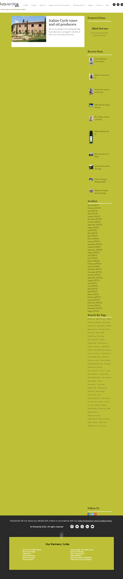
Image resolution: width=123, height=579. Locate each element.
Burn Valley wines (93, 340)
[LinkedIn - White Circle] (87, 526)
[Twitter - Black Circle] (118, 4)
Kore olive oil (106, 398)
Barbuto (109, 326)
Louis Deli (91, 405)
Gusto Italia (101, 384)
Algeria (109, 319)
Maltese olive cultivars (94, 415)
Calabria (102, 340)
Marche (95, 422)
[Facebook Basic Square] (89, 514)
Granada (108, 378)
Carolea (90, 347)
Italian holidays (100, 391)
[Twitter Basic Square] (92, 514)
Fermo (103, 371)
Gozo (103, 378)
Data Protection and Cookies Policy (95, 521)
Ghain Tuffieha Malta (94, 378)
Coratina (90, 353)
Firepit (108, 371)
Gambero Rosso (104, 374)
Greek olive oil (92, 384)
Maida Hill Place (92, 409)
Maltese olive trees (104, 419)
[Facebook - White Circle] (72, 526)
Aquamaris (98, 322)
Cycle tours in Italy (93, 360)
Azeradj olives (101, 326)
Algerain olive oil (101, 319)
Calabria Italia (92, 343)
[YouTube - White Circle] (92, 526)
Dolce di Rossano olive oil (95, 364)
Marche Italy (103, 422)
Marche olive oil (92, 426)
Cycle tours (105, 357)
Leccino (100, 402)
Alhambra (90, 322)
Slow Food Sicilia (29, 557)
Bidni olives (91, 333)
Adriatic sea (91, 319)
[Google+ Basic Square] (95, 514)
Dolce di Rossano (105, 360)
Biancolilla (102, 329)
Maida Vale (102, 409)
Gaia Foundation (93, 374)
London (106, 402)
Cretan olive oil (105, 353)
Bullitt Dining (92, 336)
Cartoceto (97, 347)
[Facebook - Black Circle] (114, 4)
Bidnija (98, 333)
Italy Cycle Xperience (94, 398)
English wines (91, 367)
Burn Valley (100, 336)
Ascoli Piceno (92, 326)
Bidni (107, 329)
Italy (99, 395)
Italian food (91, 391)
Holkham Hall (92, 388)
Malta (108, 409)
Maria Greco (102, 426)
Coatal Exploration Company (102, 350)
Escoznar (99, 367)
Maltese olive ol (92, 419)
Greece (100, 381)
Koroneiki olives (92, 402)
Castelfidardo (105, 347)
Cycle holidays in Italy (94, 357)
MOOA (97, 405)
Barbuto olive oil (93, 329)
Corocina (97, 353)
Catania (90, 350)
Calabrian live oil (102, 343)
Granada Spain (92, 381)
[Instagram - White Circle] (82, 526)
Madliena (104, 405)
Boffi (102, 333)
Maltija (90, 422)
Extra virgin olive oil (93, 371)
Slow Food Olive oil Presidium (81, 557)
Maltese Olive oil (93, 412)
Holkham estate (102, 388)
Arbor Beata (106, 322)
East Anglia (107, 364)
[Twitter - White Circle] (77, 526)
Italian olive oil (92, 395)
